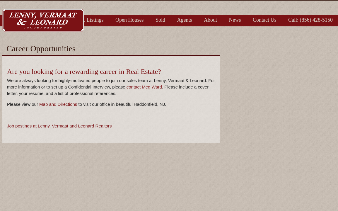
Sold (160, 20)
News (235, 20)
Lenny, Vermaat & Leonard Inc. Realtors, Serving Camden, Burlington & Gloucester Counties (43, 20)
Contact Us (264, 20)
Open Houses (129, 20)
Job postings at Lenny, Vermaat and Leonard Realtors (59, 125)
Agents (184, 20)
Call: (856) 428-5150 (310, 20)
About (210, 20)
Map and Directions (58, 104)
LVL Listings (89, 20)
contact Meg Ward (144, 86)
